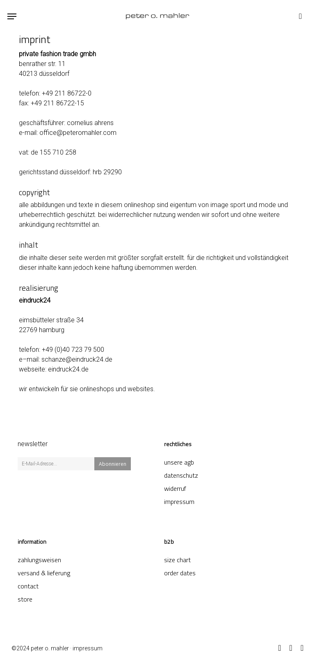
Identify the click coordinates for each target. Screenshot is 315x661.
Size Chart (177, 560)
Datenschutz (181, 475)
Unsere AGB (179, 462)
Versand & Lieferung (44, 573)
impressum (88, 648)
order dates (180, 573)
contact (28, 586)
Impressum (179, 501)
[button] (11, 16)
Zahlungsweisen (39, 560)
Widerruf (175, 488)
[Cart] (298, 16)
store (25, 599)
